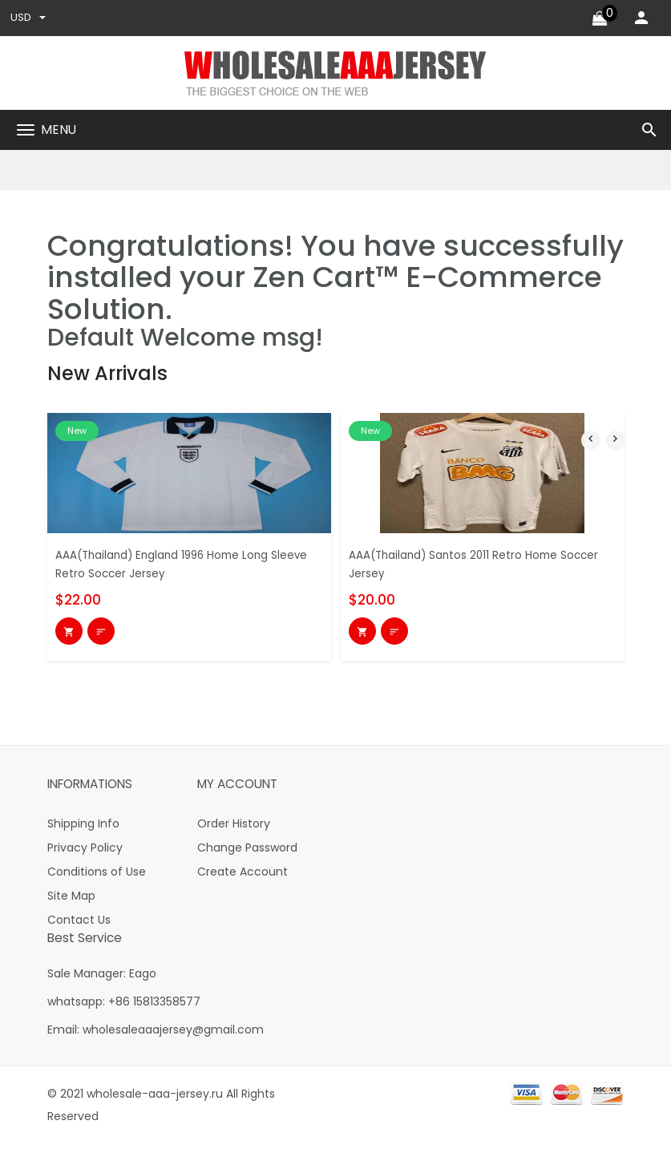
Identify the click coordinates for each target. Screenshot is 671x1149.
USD (28, 18)
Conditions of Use (96, 878)
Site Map (71, 902)
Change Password (247, 854)
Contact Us (79, 926)
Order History (233, 830)
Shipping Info (83, 830)
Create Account (242, 878)
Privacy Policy (85, 854)
